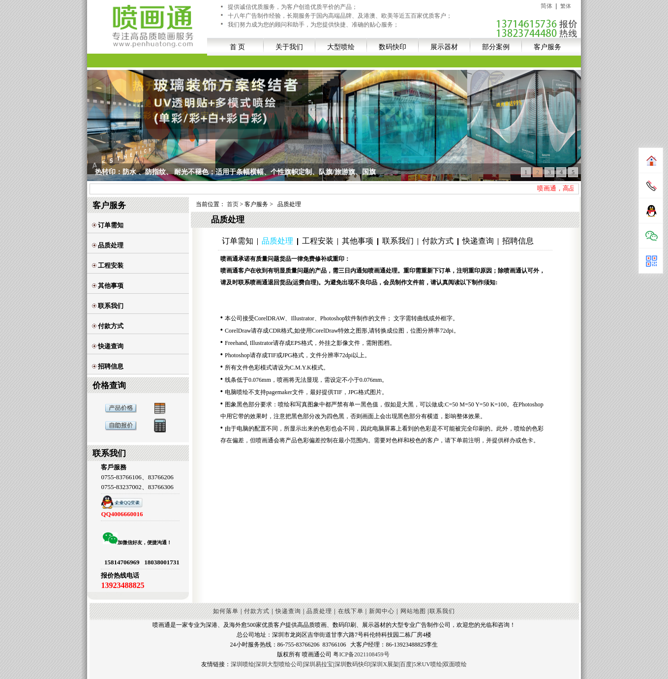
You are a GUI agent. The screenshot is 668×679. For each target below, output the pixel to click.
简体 (546, 5)
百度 (406, 664)
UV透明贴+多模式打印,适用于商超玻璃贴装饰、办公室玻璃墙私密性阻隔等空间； (220, 172)
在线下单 (351, 611)
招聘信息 (107, 366)
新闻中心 (382, 611)
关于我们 (289, 47)
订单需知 (107, 225)
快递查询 (107, 346)
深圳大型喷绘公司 (279, 664)
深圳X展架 (385, 664)
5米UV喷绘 (427, 664)
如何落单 (226, 611)
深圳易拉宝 (318, 664)
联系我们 (107, 305)
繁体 (565, 6)
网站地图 (413, 611)
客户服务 (547, 47)
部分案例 (496, 47)
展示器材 (444, 47)
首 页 (237, 47)
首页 (233, 204)
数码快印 (392, 47)
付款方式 (107, 326)
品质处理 (107, 245)
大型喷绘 (341, 47)
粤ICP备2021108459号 (361, 654)
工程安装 (107, 265)
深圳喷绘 (242, 664)
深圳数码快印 (352, 664)
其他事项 (107, 285)
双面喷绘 (455, 664)
